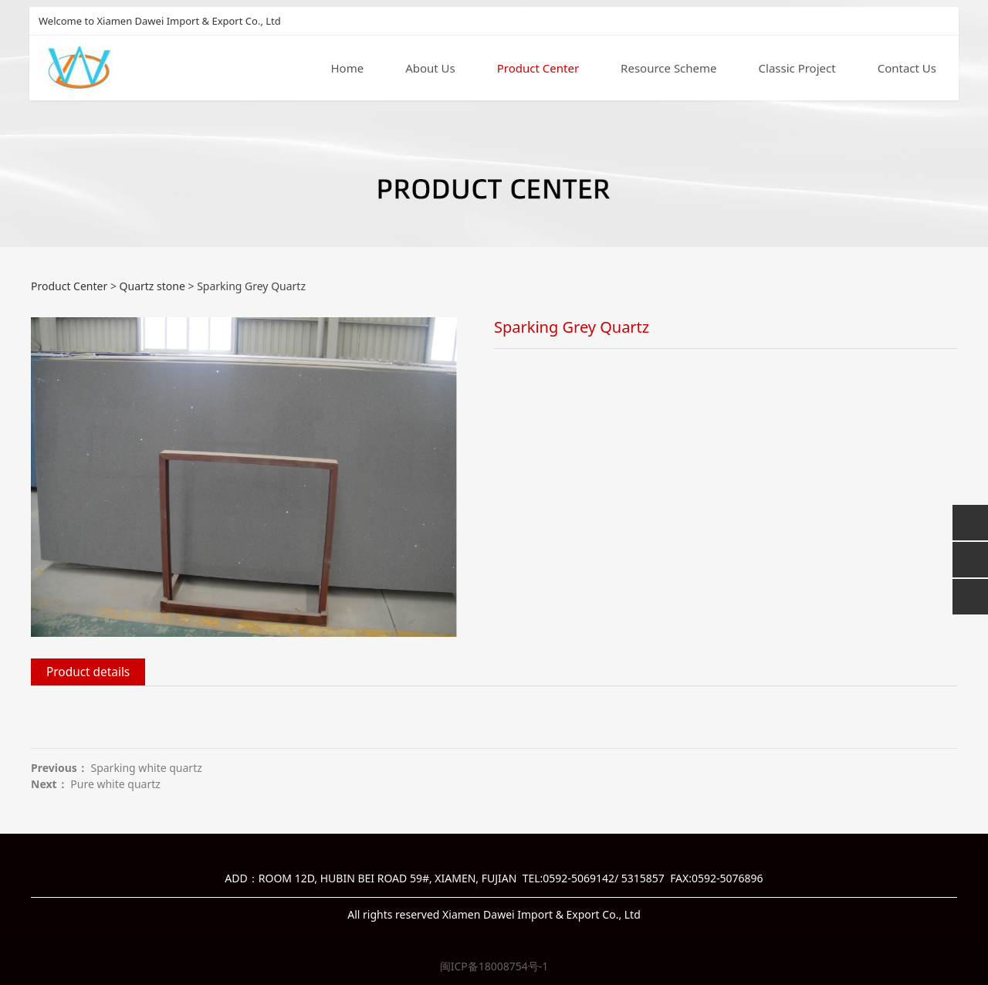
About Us (430, 68)
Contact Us (907, 68)
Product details (88, 672)
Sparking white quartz (145, 767)
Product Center (538, 68)
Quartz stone (152, 286)
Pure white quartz (115, 784)
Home (347, 68)
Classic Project (797, 68)
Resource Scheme (668, 68)
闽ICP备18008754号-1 (494, 966)
